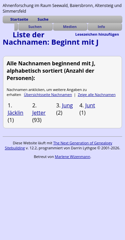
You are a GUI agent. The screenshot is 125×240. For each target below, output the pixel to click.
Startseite (19, 19)
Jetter (39, 112)
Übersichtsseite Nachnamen (48, 94)
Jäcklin (15, 112)
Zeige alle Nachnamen (96, 94)
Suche (43, 19)
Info (101, 26)
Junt (90, 105)
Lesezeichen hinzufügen (97, 34)
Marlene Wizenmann (72, 156)
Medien (70, 26)
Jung (67, 105)
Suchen (35, 26)
